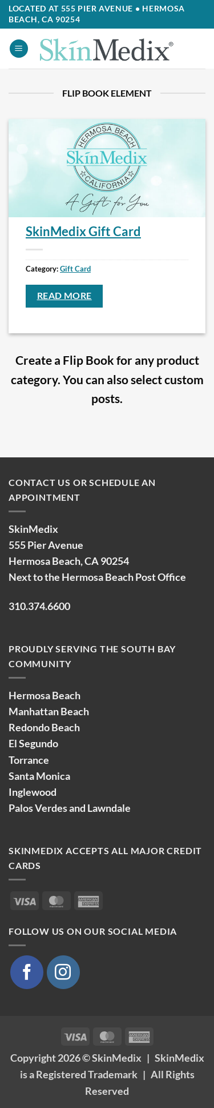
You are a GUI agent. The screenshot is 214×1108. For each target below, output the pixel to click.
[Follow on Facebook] (26, 972)
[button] (19, 48)
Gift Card (75, 268)
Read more (64, 295)
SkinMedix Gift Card (83, 231)
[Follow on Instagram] (63, 972)
